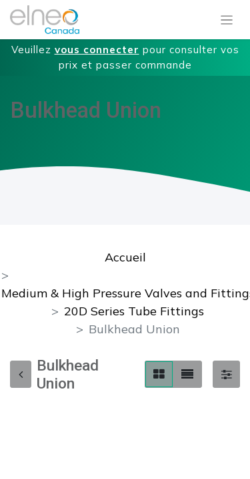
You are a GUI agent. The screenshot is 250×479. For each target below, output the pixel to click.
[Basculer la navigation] (227, 20)
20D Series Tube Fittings (134, 311)
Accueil (125, 257)
